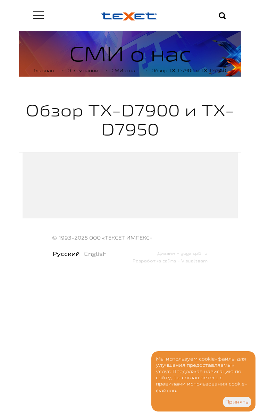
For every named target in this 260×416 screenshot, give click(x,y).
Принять (237, 402)
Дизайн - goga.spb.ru (182, 253)
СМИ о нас (124, 70)
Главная (44, 70)
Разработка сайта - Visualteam (170, 260)
